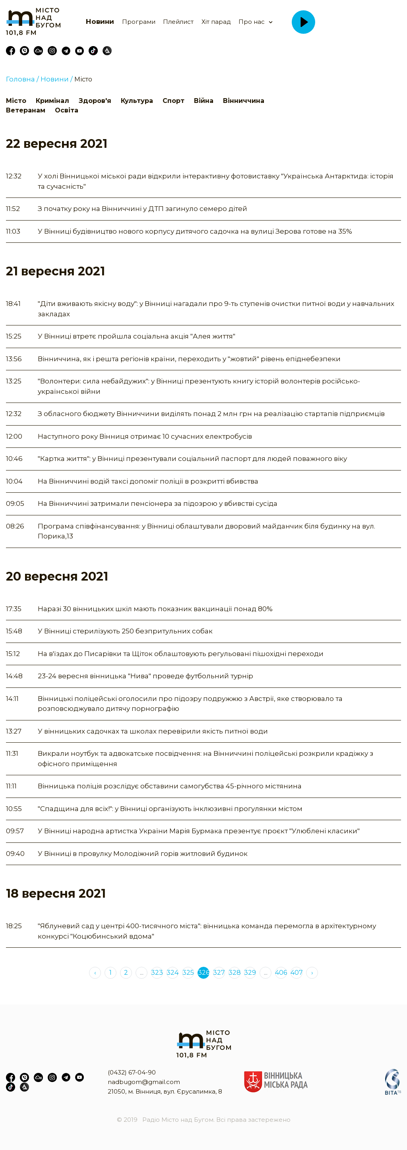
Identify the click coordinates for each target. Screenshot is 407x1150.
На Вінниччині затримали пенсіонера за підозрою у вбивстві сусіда (157, 503)
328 (234, 972)
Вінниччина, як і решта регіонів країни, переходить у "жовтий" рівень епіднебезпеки (189, 359)
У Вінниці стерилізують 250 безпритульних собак (125, 631)
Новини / (57, 79)
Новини (100, 21)
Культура (137, 101)
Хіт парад (216, 21)
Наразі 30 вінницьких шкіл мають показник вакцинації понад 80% (155, 609)
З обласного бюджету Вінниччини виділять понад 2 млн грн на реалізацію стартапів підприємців (211, 414)
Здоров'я (95, 101)
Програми (138, 21)
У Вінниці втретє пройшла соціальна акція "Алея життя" (136, 336)
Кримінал (52, 101)
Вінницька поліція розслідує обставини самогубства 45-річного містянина (170, 786)
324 (172, 972)
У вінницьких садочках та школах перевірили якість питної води (153, 731)
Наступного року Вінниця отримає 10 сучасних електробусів (145, 436)
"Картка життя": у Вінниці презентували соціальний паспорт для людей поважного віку (192, 459)
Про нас (251, 21)
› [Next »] (312, 972)
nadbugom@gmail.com (144, 1082)
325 (188, 972)
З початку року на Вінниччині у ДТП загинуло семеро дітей (142, 209)
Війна (203, 101)
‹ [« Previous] (95, 972)
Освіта (66, 110)
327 (219, 972)
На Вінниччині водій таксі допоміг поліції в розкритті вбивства (148, 481)
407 (296, 972)
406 (281, 972)
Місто (83, 79)
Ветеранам (25, 110)
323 (157, 972)
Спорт (173, 101)
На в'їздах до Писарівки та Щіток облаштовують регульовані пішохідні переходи (181, 654)
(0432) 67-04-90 (132, 1072)
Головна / (22, 79)
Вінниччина (243, 101)
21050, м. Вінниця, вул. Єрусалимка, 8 (165, 1091)
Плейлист (178, 21)
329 (250, 972)
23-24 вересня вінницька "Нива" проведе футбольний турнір (145, 676)
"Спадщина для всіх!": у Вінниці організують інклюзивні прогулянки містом (170, 809)
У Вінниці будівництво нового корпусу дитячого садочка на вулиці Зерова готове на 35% (195, 231)
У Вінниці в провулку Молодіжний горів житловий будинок (143, 854)
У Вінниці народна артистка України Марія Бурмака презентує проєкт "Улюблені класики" (199, 831)
